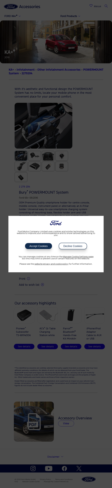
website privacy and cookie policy (51, 264)
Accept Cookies (38, 246)
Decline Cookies (72, 246)
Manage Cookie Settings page (78, 257)
